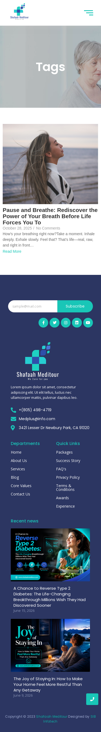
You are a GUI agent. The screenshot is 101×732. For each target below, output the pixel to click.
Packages (64, 452)
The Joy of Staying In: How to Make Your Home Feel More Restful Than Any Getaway (48, 684)
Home (16, 452)
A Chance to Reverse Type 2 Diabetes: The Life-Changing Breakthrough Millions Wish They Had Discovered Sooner (49, 596)
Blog (15, 477)
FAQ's (61, 468)
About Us (19, 460)
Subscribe (75, 306)
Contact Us (20, 494)
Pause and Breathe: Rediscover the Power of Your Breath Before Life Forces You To (50, 216)
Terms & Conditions (65, 487)
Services (18, 468)
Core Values (21, 485)
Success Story (68, 460)
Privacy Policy (68, 477)
